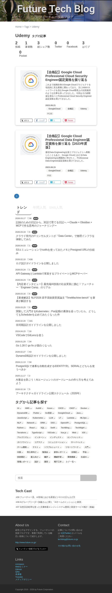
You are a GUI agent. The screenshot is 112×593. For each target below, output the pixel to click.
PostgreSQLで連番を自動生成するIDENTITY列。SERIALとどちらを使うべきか (55, 368)
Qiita (17, 572)
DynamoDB (23, 413)
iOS (84, 433)
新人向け (35, 457)
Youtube (19, 577)
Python (21, 428)
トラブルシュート (52, 447)
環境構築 (72, 457)
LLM (52, 418)
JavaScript (23, 418)
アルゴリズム (23, 437)
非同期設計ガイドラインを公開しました (38, 325)
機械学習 (58, 457)
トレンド (22, 210)
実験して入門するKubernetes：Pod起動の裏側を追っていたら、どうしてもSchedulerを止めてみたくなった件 (56, 313)
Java (79, 413)
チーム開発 (23, 447)
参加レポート (60, 452)
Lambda (71, 418)
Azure (50, 408)
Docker (85, 408)
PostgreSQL (81, 423)
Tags (26, 26)
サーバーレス (77, 442)
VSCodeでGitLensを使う (30, 335)
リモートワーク (72, 447)
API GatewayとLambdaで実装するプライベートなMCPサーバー (52, 273)
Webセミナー (21, 566)
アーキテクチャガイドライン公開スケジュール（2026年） (49, 393)
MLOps (84, 418)
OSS (53, 423)
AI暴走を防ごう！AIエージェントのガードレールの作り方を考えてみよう (55, 381)
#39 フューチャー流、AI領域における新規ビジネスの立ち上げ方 (45, 497)
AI (19, 408)
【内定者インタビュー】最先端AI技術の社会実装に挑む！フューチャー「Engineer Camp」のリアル (55, 286)
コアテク (39, 442)
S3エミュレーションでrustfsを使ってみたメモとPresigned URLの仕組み (55, 251)
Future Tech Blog (56, 9)
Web (75, 433)
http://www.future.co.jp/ (25, 542)
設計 (37, 462)
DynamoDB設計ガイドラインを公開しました (41, 355)
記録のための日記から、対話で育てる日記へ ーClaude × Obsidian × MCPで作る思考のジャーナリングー (54, 224)
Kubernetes (39, 418)
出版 (20, 452)
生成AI (84, 457)
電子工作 (58, 462)
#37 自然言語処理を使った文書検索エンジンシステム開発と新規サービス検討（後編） (56, 507)
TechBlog (66, 428)
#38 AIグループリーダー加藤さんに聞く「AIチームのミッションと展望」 (49, 502)
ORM (43, 423)
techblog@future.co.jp (68, 539)
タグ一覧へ (71, 462)
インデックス (56, 437)
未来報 (18, 574)
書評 (47, 457)
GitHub (18, 569)
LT (61, 418)
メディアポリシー (23, 579)
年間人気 (39, 207)
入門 (87, 447)
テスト (36, 447)
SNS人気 (55, 207)
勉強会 (46, 452)
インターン (40, 437)
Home (18, 26)
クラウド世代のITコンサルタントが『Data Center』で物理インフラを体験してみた (55, 238)
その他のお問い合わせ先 (69, 546)
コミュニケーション (57, 442)
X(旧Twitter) (66, 533)
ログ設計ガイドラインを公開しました (37, 263)
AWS (28, 408)
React (32, 428)
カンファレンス (74, 437)
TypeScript (37, 433)
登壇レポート (23, 462)
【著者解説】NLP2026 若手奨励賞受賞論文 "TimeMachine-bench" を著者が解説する (55, 299)
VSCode (52, 433)
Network (31, 423)
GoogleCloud (54, 109)
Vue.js (64, 433)
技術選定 (22, 457)
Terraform (22, 433)
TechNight (80, 428)
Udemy (83, 109)
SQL (43, 428)
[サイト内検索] (88, 478)
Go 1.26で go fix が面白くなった (34, 345)
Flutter (37, 413)
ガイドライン (23, 442)
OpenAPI (65, 423)
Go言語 (49, 413)
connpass (19, 564)
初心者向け (32, 452)
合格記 (70, 109)
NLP (20, 423)
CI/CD (61, 408)
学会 (85, 452)
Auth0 (39, 408)
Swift (53, 428)
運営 (47, 462)
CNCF (73, 408)
